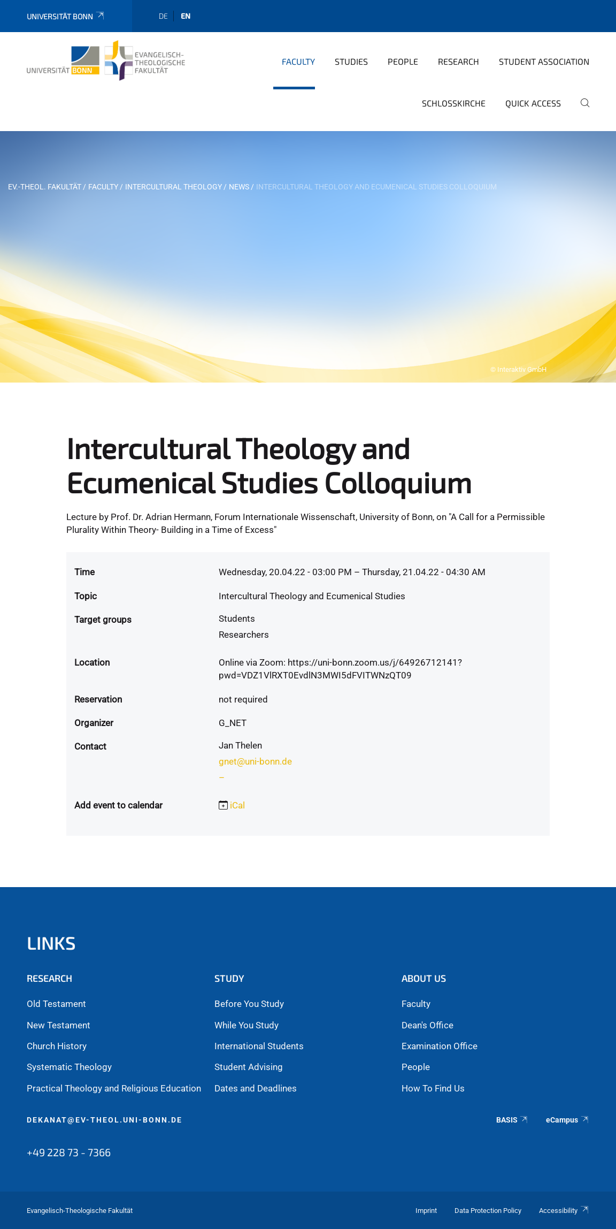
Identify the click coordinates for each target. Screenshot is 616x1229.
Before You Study (249, 1003)
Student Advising (248, 1067)
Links (51, 942)
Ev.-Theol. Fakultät (44, 186)
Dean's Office (427, 1025)
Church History (57, 1046)
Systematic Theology (69, 1067)
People (403, 61)
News (239, 186)
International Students (259, 1046)
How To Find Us (433, 1088)
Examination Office (440, 1046)
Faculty (298, 61)
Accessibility (564, 1211)
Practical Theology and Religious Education (114, 1088)
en (185, 15)
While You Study (246, 1025)
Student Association (544, 61)
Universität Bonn (66, 16)
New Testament (58, 1025)
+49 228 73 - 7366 (69, 1152)
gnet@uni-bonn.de (255, 761)
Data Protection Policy (488, 1211)
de (163, 15)
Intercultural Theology (173, 186)
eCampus (567, 1120)
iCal (237, 805)
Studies (351, 61)
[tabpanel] (308, 257)
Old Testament (56, 1003)
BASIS (512, 1120)
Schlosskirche (454, 103)
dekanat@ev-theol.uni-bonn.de (104, 1120)
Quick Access (533, 103)
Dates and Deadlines (255, 1088)
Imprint (426, 1211)
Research (458, 61)
